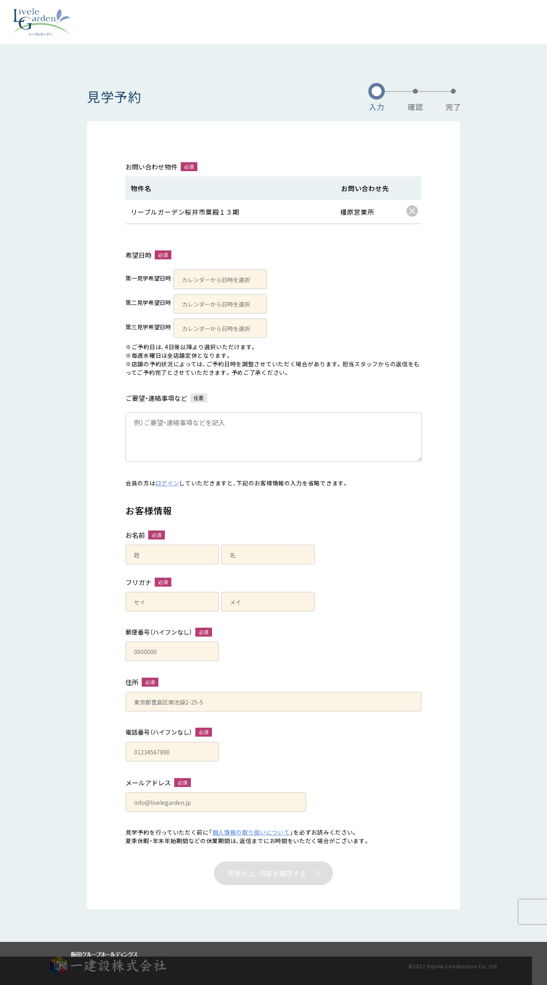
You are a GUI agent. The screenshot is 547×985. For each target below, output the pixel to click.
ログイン (167, 483)
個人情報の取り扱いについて (251, 832)
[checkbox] (412, 211)
